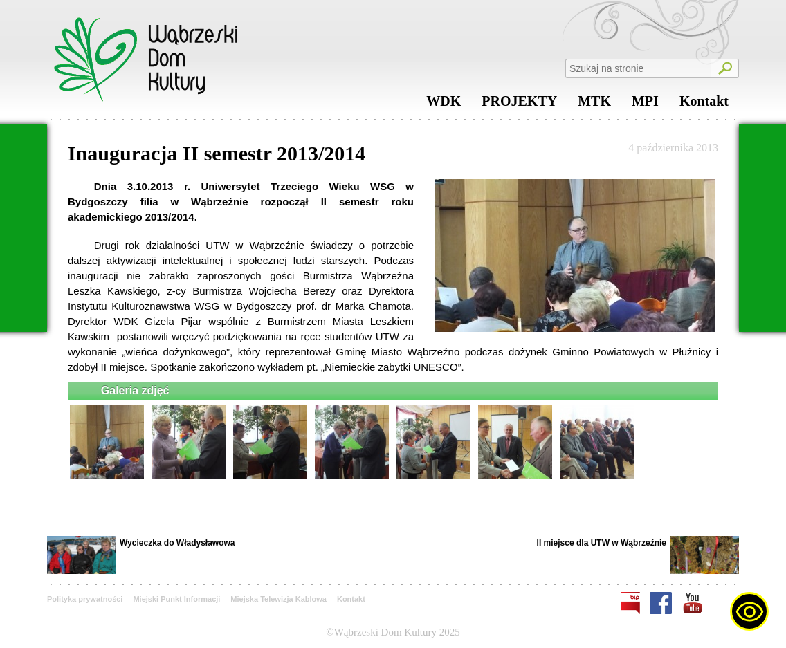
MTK (594, 104)
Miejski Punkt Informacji (176, 599)
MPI (645, 104)
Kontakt (704, 104)
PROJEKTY (519, 104)
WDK (443, 104)
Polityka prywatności (84, 599)
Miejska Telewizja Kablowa (278, 599)
